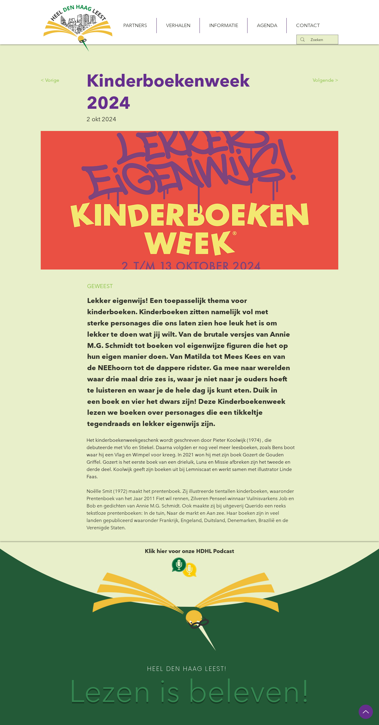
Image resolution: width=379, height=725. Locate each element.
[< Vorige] (61, 80)
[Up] (366, 712)
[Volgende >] (323, 80)
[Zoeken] (316, 39)
